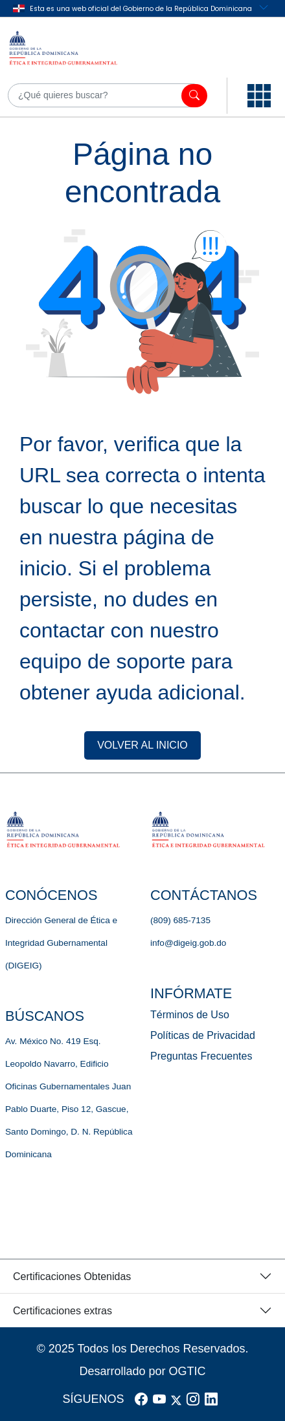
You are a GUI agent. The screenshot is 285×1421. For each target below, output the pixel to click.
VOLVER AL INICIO (142, 745)
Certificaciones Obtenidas (72, 1276)
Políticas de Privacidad (202, 1035)
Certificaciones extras (62, 1310)
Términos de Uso (189, 1014)
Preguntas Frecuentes (201, 1056)
